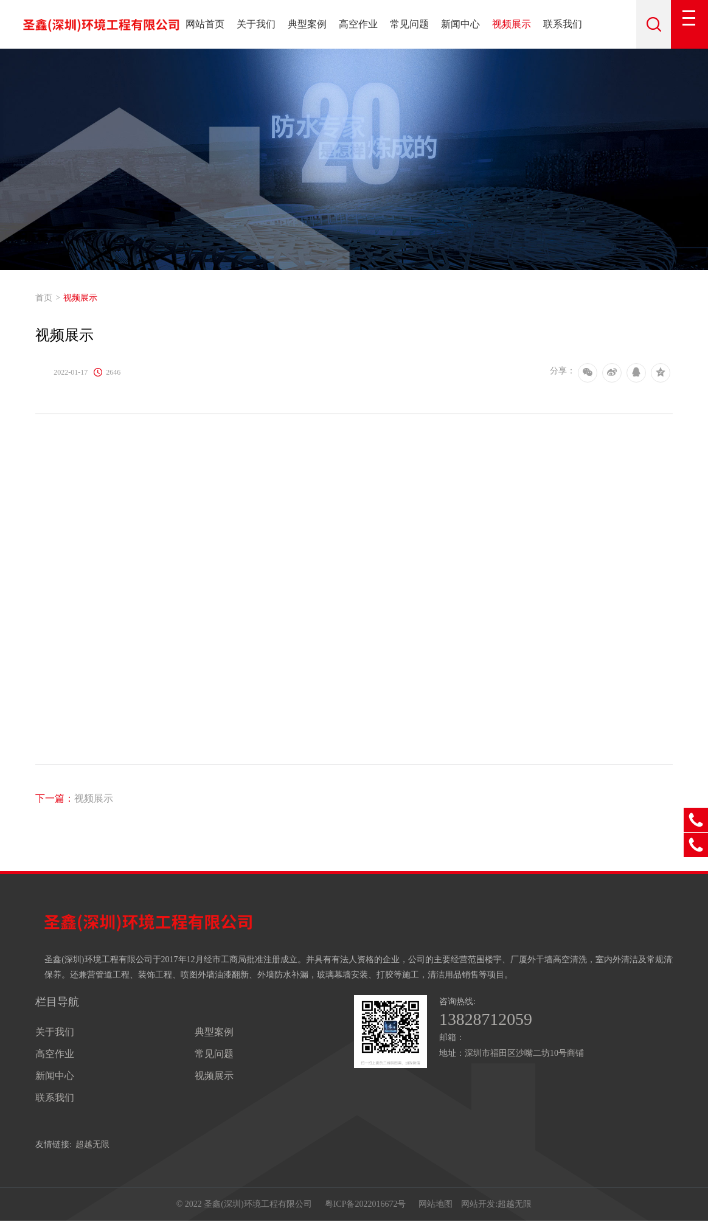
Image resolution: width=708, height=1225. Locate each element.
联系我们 (562, 24)
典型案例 (307, 24)
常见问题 (409, 24)
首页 (43, 297)
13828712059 (489, 1020)
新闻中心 (460, 24)
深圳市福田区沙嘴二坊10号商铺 (524, 1054)
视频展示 (511, 24)
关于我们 (256, 24)
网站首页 (205, 24)
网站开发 (478, 1206)
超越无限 (92, 1144)
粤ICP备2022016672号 (365, 1206)
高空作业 (358, 24)
